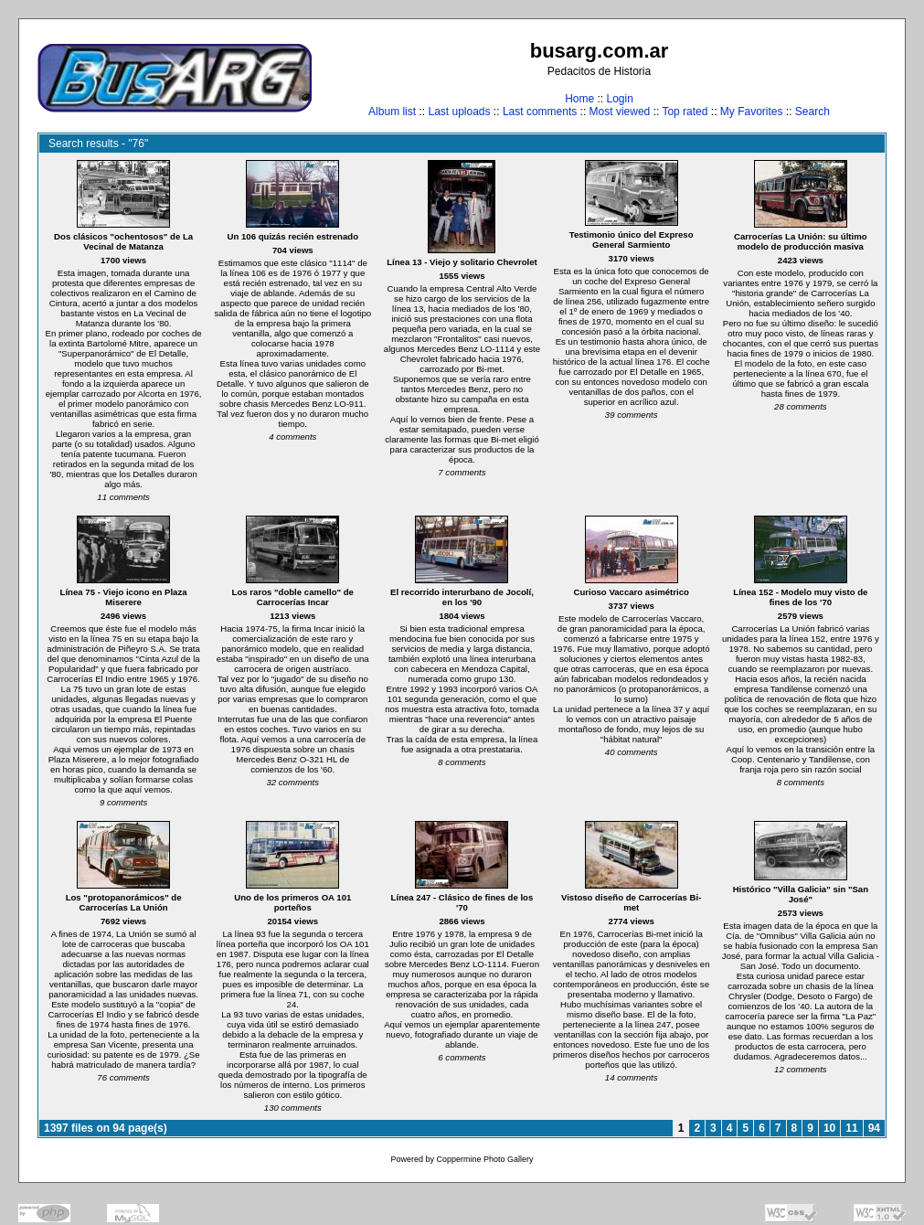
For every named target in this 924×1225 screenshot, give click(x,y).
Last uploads (459, 111)
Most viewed (620, 111)
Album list (392, 111)
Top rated (684, 111)
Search (812, 111)
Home (579, 98)
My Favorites (751, 111)
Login (619, 98)
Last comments (540, 111)
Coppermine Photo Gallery (484, 1159)
